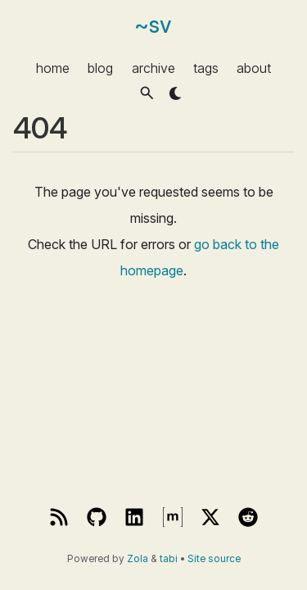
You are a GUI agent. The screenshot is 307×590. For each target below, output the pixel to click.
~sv (152, 25)
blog (100, 67)
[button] (147, 93)
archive (153, 67)
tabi (169, 559)
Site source (214, 559)
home (53, 67)
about (254, 67)
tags (206, 67)
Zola (137, 559)
